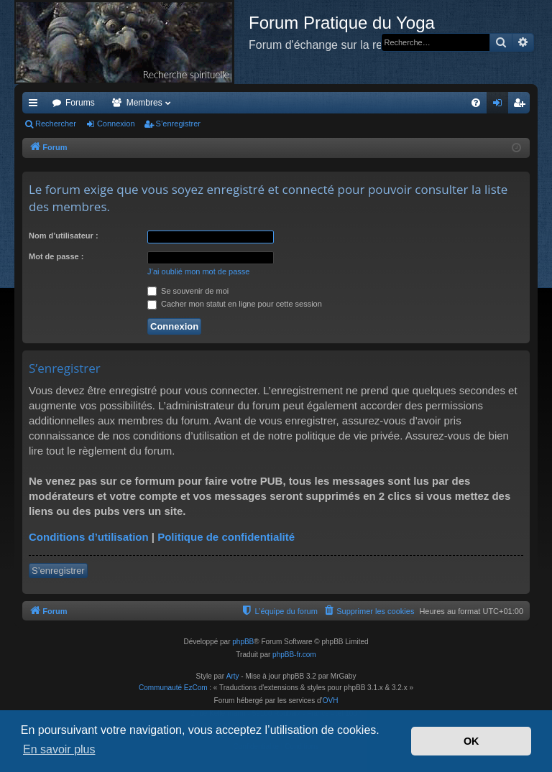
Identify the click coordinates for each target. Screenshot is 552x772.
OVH (331, 700)
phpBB (243, 642)
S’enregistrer (178, 123)
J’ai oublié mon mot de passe (198, 271)
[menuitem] (476, 102)
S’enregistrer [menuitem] (522, 105)
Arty (232, 676)
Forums (80, 103)
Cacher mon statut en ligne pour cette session (234, 303)
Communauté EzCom (173, 688)
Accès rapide (36, 105)
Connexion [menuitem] (500, 105)
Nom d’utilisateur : (63, 235)
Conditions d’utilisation (89, 537)
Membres (144, 103)
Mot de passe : (56, 256)
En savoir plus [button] (59, 749)
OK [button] (471, 741)
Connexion (116, 123)
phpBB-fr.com (294, 655)
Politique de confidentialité (226, 537)
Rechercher (55, 123)
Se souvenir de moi (188, 291)
